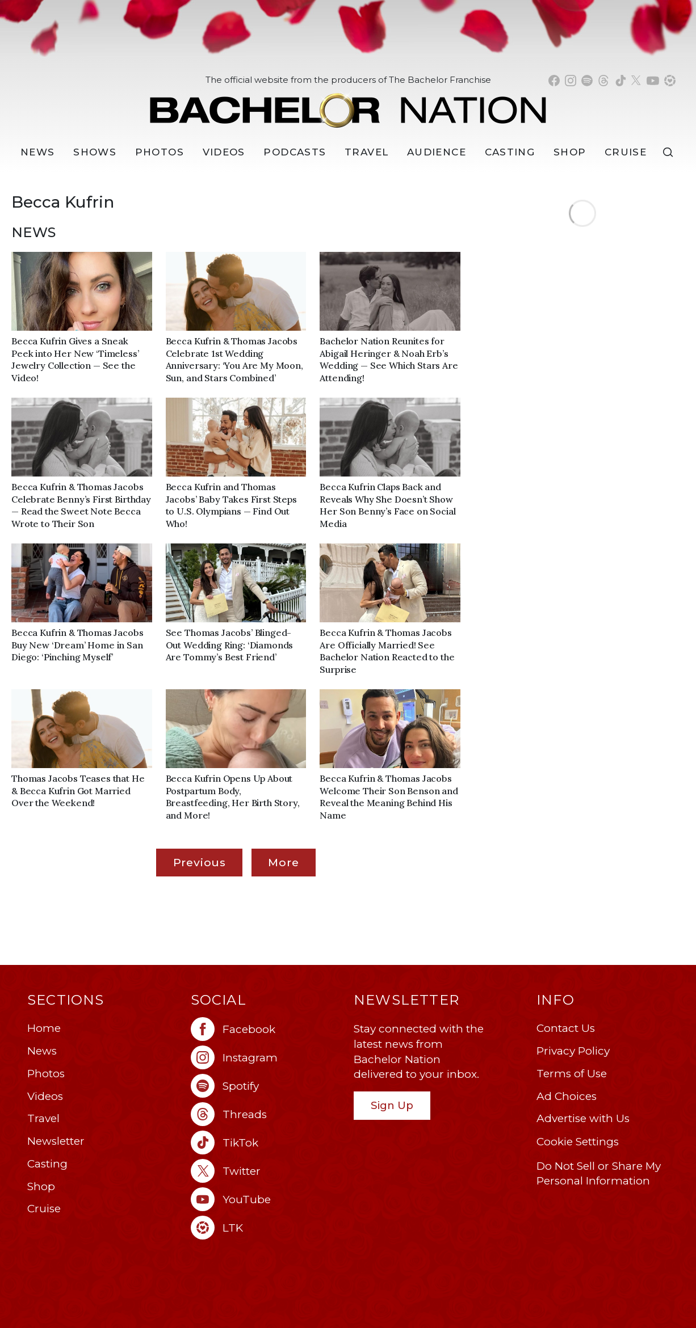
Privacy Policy (573, 1050)
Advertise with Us (583, 1118)
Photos (159, 152)
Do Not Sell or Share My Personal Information (598, 1174)
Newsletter (56, 1141)
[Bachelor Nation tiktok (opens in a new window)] (620, 80)
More (283, 862)
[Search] (670, 152)
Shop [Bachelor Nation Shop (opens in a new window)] (570, 152)
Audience (436, 152)
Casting (47, 1163)
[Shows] (94, 152)
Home (44, 1028)
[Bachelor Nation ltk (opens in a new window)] (267, 1228)
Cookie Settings (577, 1141)
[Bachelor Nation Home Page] (348, 104)
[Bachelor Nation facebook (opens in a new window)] (554, 80)
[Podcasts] (294, 152)
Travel (366, 152)
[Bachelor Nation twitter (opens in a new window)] (636, 80)
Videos (224, 152)
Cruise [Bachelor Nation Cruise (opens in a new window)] (626, 152)
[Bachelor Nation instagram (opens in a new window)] (570, 80)
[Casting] (510, 152)
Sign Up (392, 1105)
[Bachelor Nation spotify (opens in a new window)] (587, 80)
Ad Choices (566, 1096)
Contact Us (565, 1028)
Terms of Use (571, 1073)
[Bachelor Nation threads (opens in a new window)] (603, 80)
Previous (199, 862)
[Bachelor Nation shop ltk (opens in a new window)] (670, 80)
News (42, 1050)
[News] (37, 152)
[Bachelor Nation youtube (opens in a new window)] (653, 80)
